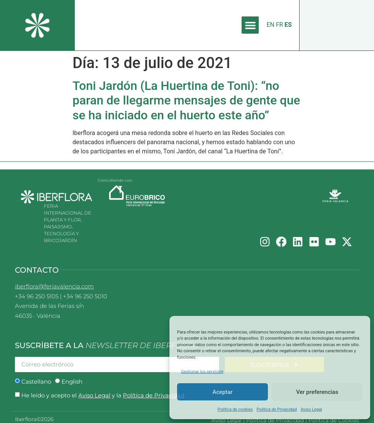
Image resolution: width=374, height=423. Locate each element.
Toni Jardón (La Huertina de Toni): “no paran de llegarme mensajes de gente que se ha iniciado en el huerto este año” (186, 100)
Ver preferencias (317, 392)
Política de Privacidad (276, 409)
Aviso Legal (311, 409)
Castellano (36, 381)
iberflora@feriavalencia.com (54, 286)
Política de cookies (235, 409)
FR (279, 24)
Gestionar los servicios (202, 371)
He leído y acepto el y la (102, 395)
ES (288, 24)
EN (270, 24)
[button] (250, 25)
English (71, 381)
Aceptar (223, 392)
